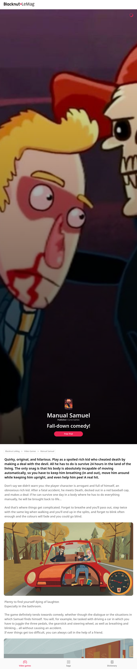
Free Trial (68, 433)
